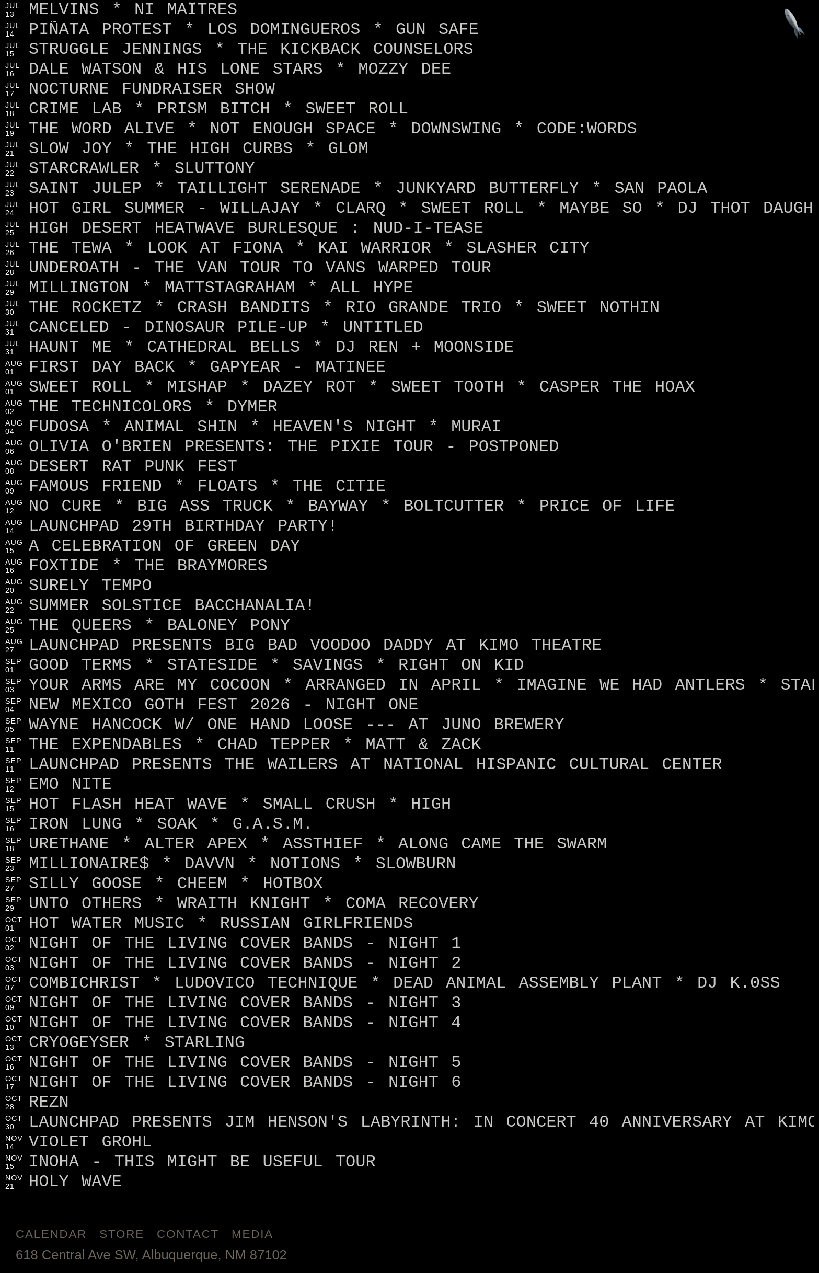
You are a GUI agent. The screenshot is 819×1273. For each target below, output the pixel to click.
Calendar (51, 1234)
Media (252, 1234)
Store (121, 1234)
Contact (188, 1234)
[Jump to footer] (795, 24)
